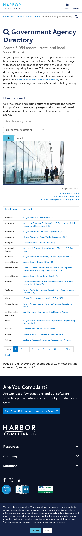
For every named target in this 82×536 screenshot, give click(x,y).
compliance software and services (37, 79)
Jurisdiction (10, 209)
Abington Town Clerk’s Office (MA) (39, 242)
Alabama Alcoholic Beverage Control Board (43, 334)
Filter (8, 138)
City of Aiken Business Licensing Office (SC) (43, 298)
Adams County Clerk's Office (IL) (38, 262)
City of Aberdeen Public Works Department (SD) (45, 237)
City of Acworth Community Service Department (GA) (47, 256)
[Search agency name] (41, 121)
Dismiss (35, 530)
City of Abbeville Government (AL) (38, 217)
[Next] (69, 349)
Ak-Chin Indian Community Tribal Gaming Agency (46, 312)
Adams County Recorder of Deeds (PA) (41, 276)
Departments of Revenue (66, 196)
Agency (26, 209)
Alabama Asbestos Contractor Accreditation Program (47, 340)
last (7, 355)
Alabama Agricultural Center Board (39, 329)
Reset (19, 138)
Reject (47, 530)
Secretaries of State (69, 193)
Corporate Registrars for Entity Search (60, 199)
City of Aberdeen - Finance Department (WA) (43, 231)
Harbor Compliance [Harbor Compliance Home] (14, 6)
